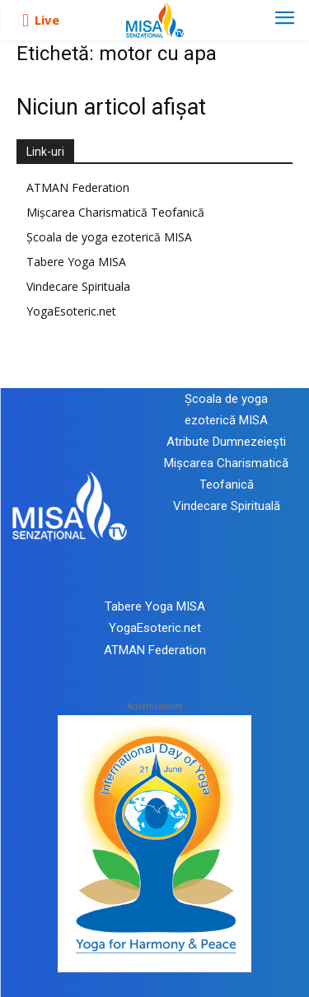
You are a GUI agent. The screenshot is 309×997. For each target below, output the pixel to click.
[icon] (25, 20)
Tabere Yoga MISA (76, 261)
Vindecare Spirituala (78, 286)
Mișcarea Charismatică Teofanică (115, 212)
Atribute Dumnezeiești (226, 441)
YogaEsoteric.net (71, 311)
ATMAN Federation (77, 187)
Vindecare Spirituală (226, 505)
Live (47, 20)
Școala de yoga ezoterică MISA (109, 237)
